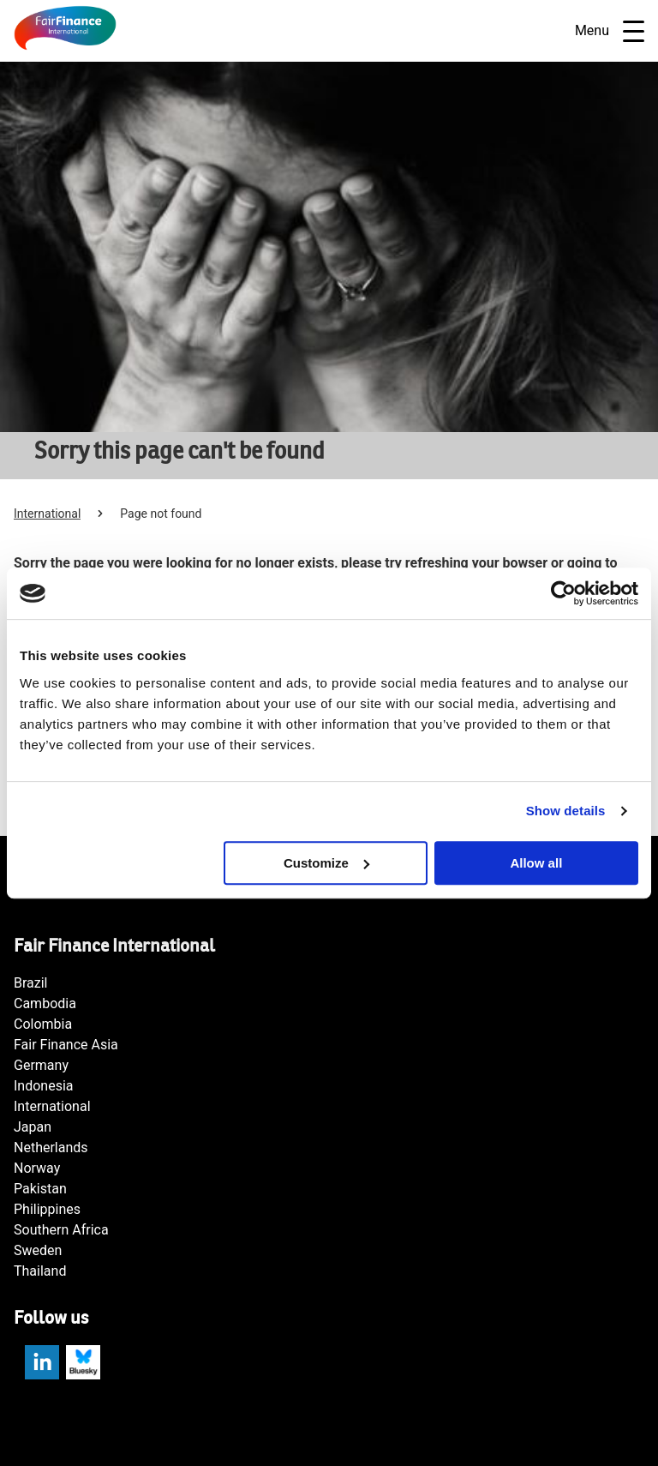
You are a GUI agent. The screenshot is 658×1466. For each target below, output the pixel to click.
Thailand (40, 1271)
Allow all (536, 863)
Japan (32, 1127)
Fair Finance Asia (66, 1044)
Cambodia (45, 1003)
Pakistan (40, 1189)
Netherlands (51, 1147)
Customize (326, 863)
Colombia (43, 1024)
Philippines (47, 1209)
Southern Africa (61, 1230)
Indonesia (44, 1086)
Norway (37, 1168)
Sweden (38, 1250)
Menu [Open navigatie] (609, 31)
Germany (41, 1065)
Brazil (31, 983)
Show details (566, 810)
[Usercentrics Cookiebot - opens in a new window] (563, 593)
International (47, 513)
